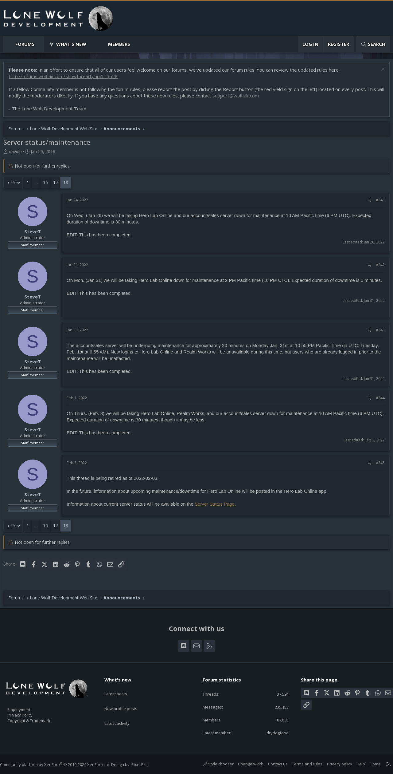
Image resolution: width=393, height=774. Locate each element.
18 (68, 185)
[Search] (373, 44)
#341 (377, 203)
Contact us (272, 764)
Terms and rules (301, 764)
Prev (18, 185)
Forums (25, 44)
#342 (377, 268)
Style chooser (212, 764)
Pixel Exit (146, 764)
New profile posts (126, 699)
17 (58, 185)
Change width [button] (244, 764)
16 (48, 185)
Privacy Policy (28, 712)
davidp (18, 154)
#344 (377, 401)
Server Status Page (218, 507)
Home (369, 764)
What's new (71, 44)
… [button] (39, 185)
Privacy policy (333, 764)
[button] (39, 44)
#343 (377, 333)
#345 (377, 465)
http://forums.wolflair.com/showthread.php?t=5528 (66, 79)
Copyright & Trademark (38, 718)
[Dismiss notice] (379, 73)
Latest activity (122, 711)
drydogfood (273, 732)
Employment (27, 705)
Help (354, 764)
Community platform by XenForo (61, 764)
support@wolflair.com (246, 99)
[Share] (366, 203)
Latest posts (121, 687)
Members (119, 44)
